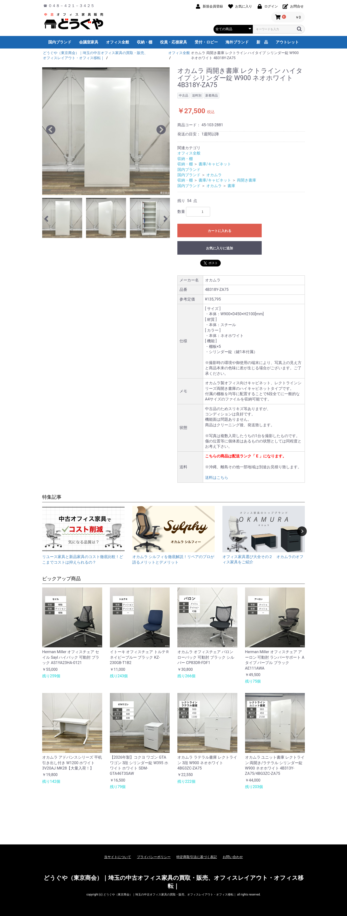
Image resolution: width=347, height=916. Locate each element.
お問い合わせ (233, 857)
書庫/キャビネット (215, 164)
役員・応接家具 (173, 42)
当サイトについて (117, 857)
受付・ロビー (206, 42)
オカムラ (214, 175)
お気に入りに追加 (219, 248)
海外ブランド (237, 42)
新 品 (262, 42)
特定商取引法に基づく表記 (196, 857)
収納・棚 (144, 42)
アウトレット (287, 42)
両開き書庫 (246, 180)
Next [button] (302, 531)
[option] (106, 131)
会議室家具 (88, 42)
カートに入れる (219, 231)
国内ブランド (59, 42)
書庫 (231, 185)
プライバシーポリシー (154, 857)
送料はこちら (216, 477)
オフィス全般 (117, 42)
